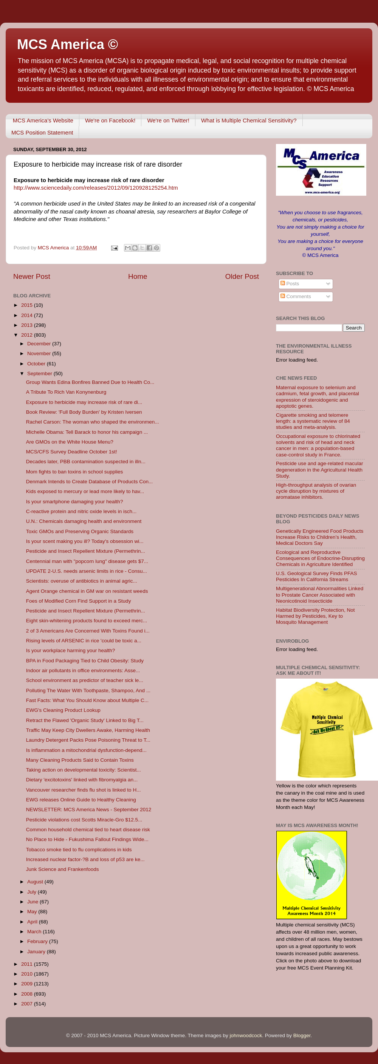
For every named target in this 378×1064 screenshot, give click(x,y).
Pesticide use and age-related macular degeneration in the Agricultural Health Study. (319, 469)
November (39, 353)
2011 (27, 964)
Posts (289, 283)
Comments (295, 296)
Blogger (302, 1035)
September (40, 373)
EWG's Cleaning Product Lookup (63, 710)
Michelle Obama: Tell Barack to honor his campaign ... (87, 432)
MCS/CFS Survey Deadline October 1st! (71, 452)
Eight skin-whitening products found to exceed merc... (86, 620)
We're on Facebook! (110, 120)
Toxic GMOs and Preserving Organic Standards (79, 531)
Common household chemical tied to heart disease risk (88, 829)
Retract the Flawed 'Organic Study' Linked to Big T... (85, 720)
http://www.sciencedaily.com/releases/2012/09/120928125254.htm (96, 188)
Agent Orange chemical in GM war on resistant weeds (87, 591)
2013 (27, 325)
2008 (27, 994)
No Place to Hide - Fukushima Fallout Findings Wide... (87, 839)
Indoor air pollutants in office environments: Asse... (83, 670)
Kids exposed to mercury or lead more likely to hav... (85, 491)
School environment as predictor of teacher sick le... (84, 680)
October (37, 364)
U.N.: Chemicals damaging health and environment (83, 521)
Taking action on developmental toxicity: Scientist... (83, 770)
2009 (27, 984)
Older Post (242, 276)
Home (137, 276)
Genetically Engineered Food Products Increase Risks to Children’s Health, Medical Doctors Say (319, 537)
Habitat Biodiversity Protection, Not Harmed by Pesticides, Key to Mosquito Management (315, 616)
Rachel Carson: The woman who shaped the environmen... (92, 422)
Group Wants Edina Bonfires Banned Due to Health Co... (90, 382)
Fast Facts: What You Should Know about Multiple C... (87, 700)
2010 (27, 974)
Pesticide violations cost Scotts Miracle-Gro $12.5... (84, 820)
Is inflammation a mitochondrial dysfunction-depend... (86, 750)
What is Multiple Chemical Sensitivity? (249, 120)
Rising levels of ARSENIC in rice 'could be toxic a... (83, 640)
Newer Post (31, 276)
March (35, 931)
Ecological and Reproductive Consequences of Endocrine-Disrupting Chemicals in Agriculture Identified (320, 558)
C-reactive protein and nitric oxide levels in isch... (81, 511)
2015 (27, 305)
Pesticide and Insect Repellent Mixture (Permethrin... (85, 551)
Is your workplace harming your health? (70, 650)
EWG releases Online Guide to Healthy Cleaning (81, 800)
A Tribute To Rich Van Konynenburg (66, 392)
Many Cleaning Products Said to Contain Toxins (80, 760)
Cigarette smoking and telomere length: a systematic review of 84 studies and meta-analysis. (313, 421)
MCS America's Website (43, 120)
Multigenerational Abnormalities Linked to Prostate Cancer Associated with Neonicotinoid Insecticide (319, 594)
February (38, 941)
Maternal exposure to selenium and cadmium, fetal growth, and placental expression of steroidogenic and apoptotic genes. (317, 397)
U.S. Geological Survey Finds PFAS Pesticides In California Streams (316, 576)
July (32, 892)
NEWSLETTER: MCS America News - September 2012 (89, 809)
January (37, 951)
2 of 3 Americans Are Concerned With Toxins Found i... (88, 631)
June (33, 902)
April (33, 922)
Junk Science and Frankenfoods (62, 869)
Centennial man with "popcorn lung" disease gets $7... (87, 561)
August (36, 882)
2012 (27, 335)
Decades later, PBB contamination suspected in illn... (86, 461)
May (32, 911)
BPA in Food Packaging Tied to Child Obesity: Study (85, 660)
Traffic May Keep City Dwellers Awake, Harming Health (88, 730)
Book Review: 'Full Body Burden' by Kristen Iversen (84, 412)
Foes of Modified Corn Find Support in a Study (78, 601)
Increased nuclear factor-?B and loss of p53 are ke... (85, 859)
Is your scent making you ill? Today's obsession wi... (85, 541)
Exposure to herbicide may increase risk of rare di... (84, 402)
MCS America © (67, 44)
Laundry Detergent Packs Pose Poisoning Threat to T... (88, 740)
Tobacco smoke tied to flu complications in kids (79, 849)
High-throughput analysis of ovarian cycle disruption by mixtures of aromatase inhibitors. (316, 491)
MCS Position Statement (42, 132)
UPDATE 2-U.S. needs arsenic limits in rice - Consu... (86, 571)
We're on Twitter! (168, 120)
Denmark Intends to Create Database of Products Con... (89, 481)
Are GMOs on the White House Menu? (69, 442)
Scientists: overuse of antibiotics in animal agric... (81, 581)
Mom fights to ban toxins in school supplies (74, 472)
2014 (27, 315)
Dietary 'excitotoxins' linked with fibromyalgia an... (82, 780)
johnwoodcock (246, 1035)
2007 (27, 1004)
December (39, 343)
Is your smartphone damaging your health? (74, 501)
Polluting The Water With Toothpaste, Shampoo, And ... (88, 690)
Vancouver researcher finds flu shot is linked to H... (83, 790)
